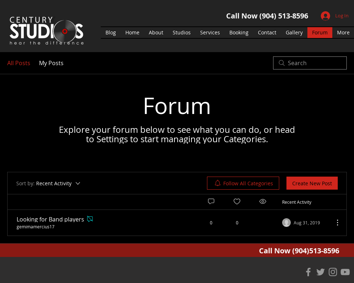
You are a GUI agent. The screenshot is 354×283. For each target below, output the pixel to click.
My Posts (51, 63)
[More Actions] (333, 222)
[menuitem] (243, 183)
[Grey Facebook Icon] (308, 272)
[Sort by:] (48, 183)
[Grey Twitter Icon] (320, 272)
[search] (310, 62)
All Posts (18, 63)
